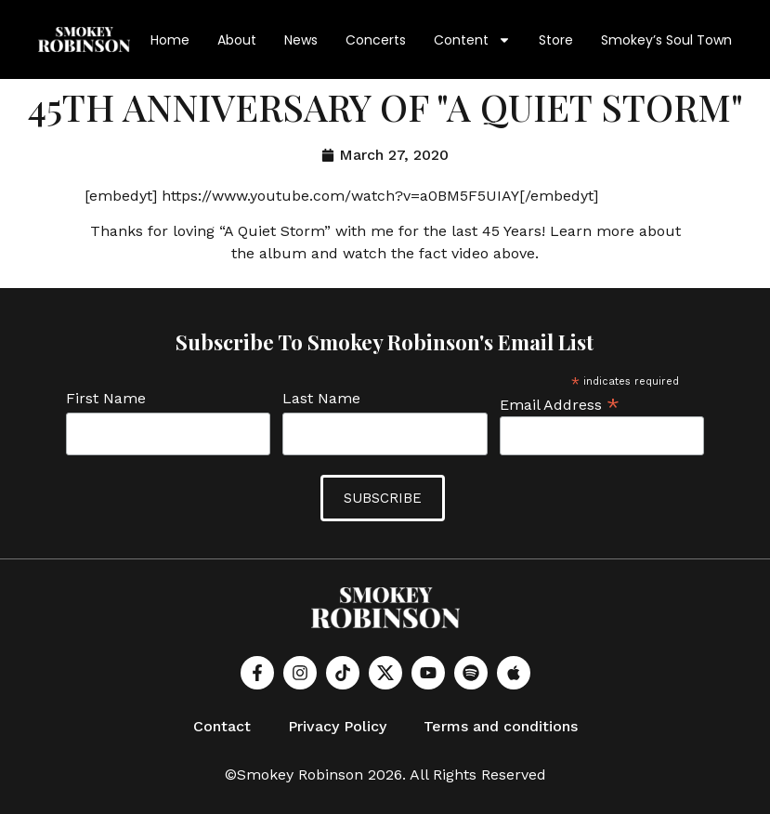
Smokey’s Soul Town (666, 40)
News (301, 40)
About (236, 40)
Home (169, 40)
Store (556, 40)
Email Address (560, 404)
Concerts (376, 40)
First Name (106, 399)
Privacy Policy (337, 726)
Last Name (321, 399)
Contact (222, 726)
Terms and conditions (501, 726)
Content (472, 40)
